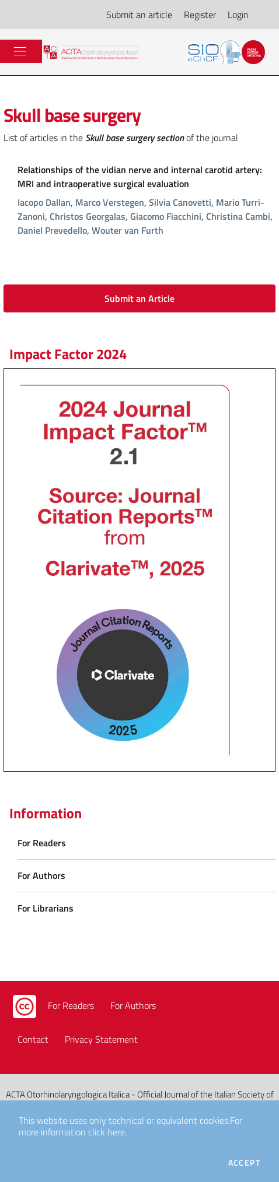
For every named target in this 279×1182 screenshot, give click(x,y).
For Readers (71, 1005)
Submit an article (139, 15)
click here (106, 1132)
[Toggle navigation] (20, 51)
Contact (33, 1039)
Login (238, 15)
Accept (244, 1163)
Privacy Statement (101, 1039)
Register (200, 15)
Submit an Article (139, 298)
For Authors (133, 1005)
